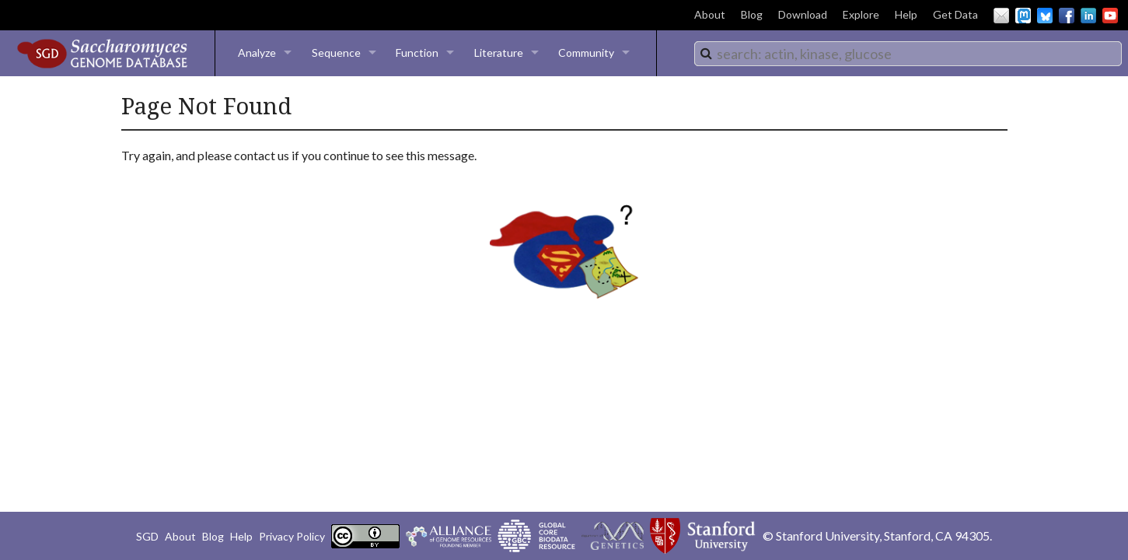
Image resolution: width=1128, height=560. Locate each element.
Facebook (1066, 15)
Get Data (955, 14)
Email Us (1001, 15)
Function (417, 52)
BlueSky (1045, 15)
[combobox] (908, 53)
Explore (861, 14)
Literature (498, 52)
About (709, 14)
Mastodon (1023, 15)
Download (802, 14)
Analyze (257, 52)
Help (906, 14)
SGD (147, 536)
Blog (752, 14)
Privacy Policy (292, 536)
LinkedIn (1088, 15)
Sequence (336, 52)
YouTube (1110, 15)
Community (586, 52)
